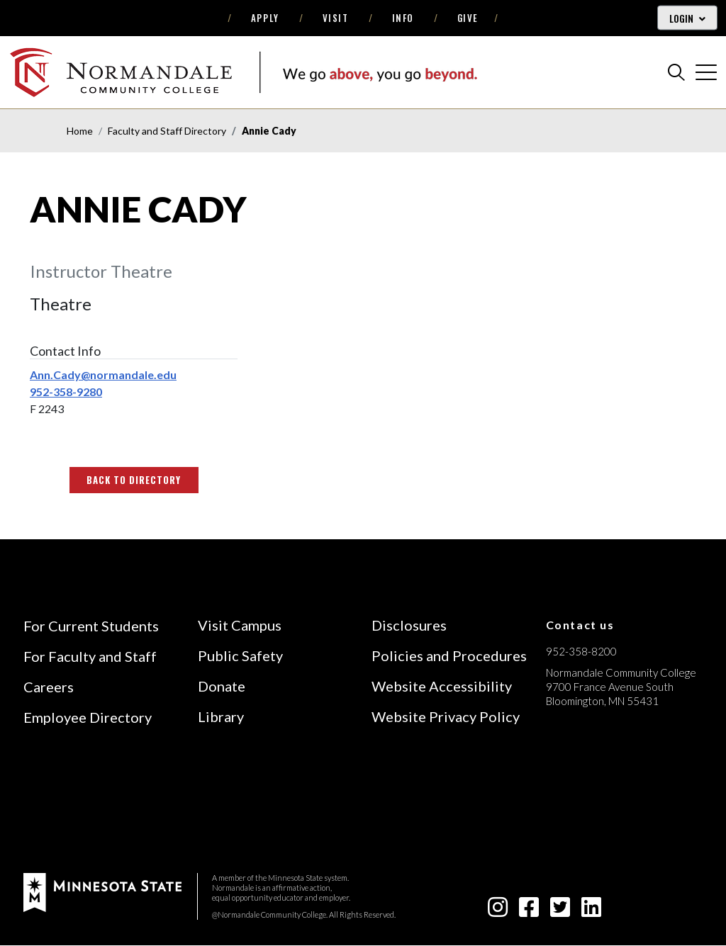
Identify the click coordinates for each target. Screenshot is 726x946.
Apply (265, 18)
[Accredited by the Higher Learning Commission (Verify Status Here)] (599, 801)
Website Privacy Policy (446, 716)
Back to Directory (134, 480)
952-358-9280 (66, 391)
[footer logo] (102, 891)
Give (468, 18)
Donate (221, 685)
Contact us (580, 624)
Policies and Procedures (449, 655)
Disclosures (409, 625)
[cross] (706, 72)
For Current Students (91, 625)
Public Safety (240, 655)
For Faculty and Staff (90, 656)
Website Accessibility (442, 685)
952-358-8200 (581, 651)
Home (80, 131)
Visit (336, 18)
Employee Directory (87, 717)
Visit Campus (239, 625)
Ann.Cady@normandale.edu (103, 374)
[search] (676, 72)
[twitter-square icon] (560, 911)
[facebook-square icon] (529, 911)
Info (403, 18)
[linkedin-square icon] (591, 911)
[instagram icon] (498, 911)
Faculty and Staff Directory (167, 131)
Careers (48, 686)
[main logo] (243, 72)
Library (221, 716)
